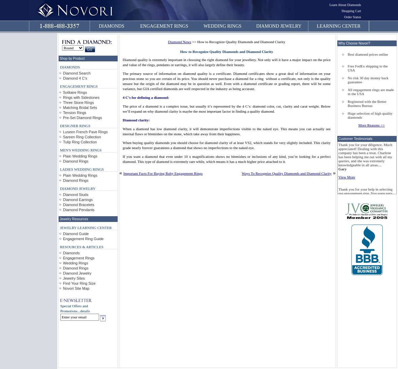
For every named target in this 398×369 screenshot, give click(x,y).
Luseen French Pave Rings (85, 132)
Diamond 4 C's (75, 78)
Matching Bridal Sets (80, 108)
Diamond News (179, 42)
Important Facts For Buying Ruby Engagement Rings (163, 173)
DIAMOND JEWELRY (278, 26)
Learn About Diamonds (345, 5)
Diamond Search (77, 73)
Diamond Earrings (78, 200)
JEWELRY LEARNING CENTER (86, 228)
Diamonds (71, 253)
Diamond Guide (76, 234)
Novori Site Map (76, 288)
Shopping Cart (351, 11)
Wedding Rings (75, 263)
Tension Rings (74, 113)
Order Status (352, 17)
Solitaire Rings (75, 92)
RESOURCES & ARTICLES (81, 247)
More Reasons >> (371, 125)
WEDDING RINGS (222, 26)
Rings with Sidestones (81, 97)
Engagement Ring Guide (83, 239)
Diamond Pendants (79, 210)
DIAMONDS (111, 26)
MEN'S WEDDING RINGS (80, 150)
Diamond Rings (75, 161)
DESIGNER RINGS (75, 126)
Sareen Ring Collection (82, 137)
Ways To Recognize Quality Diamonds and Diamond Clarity (287, 173)
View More (346, 177)
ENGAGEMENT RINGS (164, 26)
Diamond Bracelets (78, 205)
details (85, 311)
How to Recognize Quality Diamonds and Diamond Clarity (226, 52)
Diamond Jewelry (77, 273)
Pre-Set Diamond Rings (82, 118)
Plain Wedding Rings (80, 156)
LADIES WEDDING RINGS (82, 169)
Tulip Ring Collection (80, 142)
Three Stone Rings (78, 103)
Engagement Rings (79, 258)
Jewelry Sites (74, 278)
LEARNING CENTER (339, 26)
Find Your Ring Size (79, 283)
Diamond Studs (75, 195)
